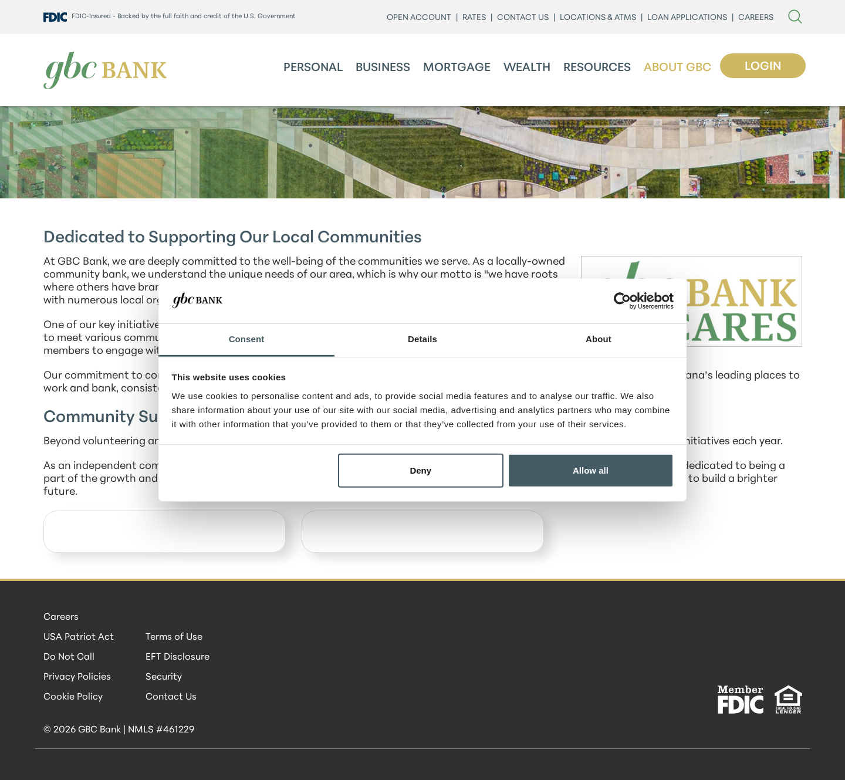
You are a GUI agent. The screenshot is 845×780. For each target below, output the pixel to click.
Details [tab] (422, 339)
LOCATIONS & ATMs (598, 17)
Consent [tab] (247, 339)
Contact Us (171, 697)
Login (763, 67)
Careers (61, 617)
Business (383, 68)
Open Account (419, 17)
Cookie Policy (73, 697)
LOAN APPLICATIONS (687, 17)
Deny (420, 470)
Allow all (591, 470)
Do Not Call (68, 657)
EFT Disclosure (177, 657)
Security (164, 677)
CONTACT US (523, 17)
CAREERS (755, 17)
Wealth (526, 68)
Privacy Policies (77, 677)
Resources (597, 68)
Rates (474, 17)
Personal (313, 68)
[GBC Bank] (105, 70)
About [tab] (598, 339)
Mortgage (457, 68)
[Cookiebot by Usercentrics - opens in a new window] (622, 301)
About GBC (677, 68)
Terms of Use (174, 637)
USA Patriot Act (78, 637)
